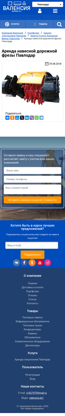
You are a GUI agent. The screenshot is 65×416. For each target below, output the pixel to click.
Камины (32, 333)
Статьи (33, 299)
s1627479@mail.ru (36, 392)
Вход (32, 378)
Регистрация (32, 374)
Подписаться (32, 254)
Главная (32, 283)
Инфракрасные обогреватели (32, 321)
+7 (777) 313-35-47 (31, 17)
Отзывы (32, 295)
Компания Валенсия (12, 33)
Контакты (32, 303)
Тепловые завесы (32, 317)
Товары (39, 24)
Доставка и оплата (32, 287)
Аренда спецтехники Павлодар (32, 359)
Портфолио (33, 33)
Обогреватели (33, 337)
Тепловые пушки (32, 325)
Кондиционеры (32, 329)
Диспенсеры (32, 345)
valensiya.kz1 (36, 398)
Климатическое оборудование (32, 341)
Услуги (12, 24)
